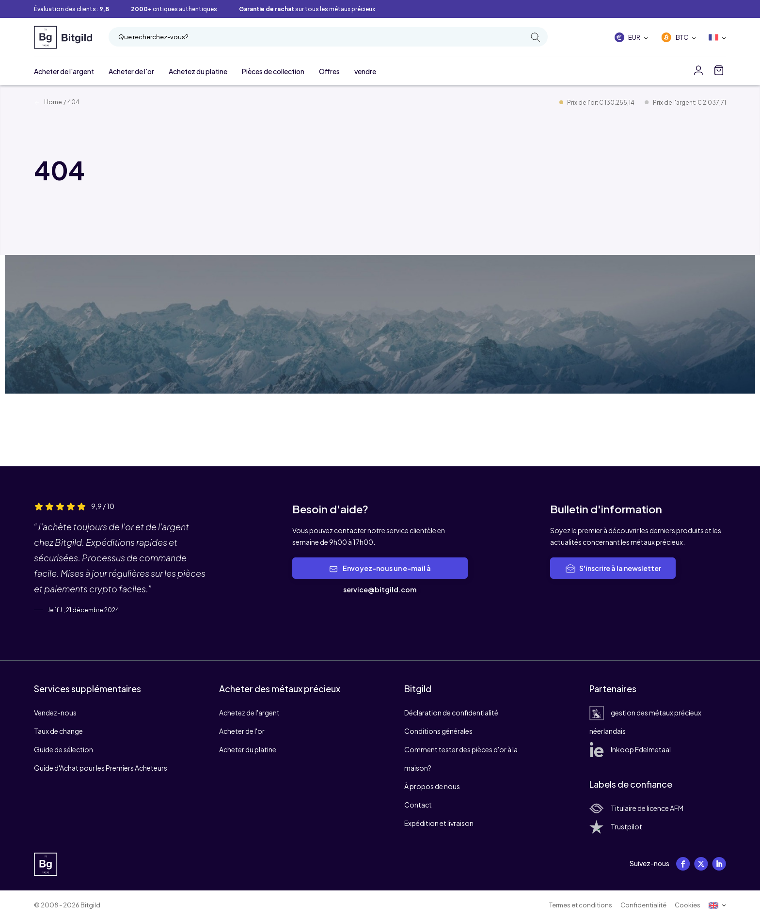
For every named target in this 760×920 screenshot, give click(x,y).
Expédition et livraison (439, 823)
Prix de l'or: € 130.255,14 (601, 102)
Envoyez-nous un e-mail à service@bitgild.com (380, 579)
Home (48, 102)
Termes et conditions (580, 905)
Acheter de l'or (131, 71)
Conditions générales (438, 731)
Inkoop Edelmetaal (630, 749)
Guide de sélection (63, 749)
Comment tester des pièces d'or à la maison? (461, 758)
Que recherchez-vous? (329, 37)
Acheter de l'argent (64, 71)
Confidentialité (643, 905)
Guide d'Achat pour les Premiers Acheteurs (100, 767)
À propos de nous (432, 786)
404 (73, 102)
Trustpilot (615, 826)
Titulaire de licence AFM (636, 808)
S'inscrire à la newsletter (613, 568)
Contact (418, 804)
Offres (329, 71)
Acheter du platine (247, 749)
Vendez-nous (55, 712)
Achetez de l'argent (249, 712)
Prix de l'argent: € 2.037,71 (689, 102)
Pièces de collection (273, 71)
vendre (365, 71)
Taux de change (58, 731)
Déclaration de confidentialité (451, 712)
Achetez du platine (198, 71)
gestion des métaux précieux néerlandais (645, 721)
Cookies (687, 905)
